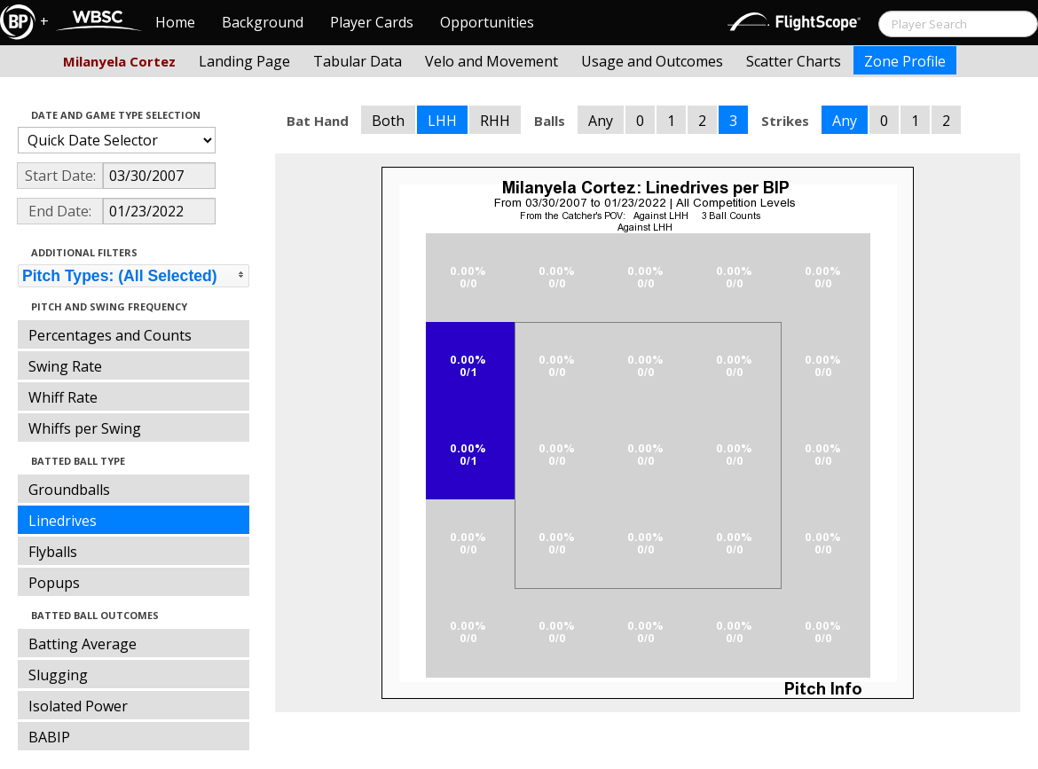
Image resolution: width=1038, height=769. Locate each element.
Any (600, 120)
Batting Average (82, 644)
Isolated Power (78, 706)
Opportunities (487, 22)
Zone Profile (905, 61)
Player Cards (371, 22)
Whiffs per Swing (84, 428)
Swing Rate (65, 366)
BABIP (49, 737)
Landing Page (244, 61)
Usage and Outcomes (652, 61)
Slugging (58, 675)
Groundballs (69, 489)
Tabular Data (357, 61)
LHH (442, 120)
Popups (54, 582)
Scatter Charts (793, 61)
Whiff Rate (63, 397)
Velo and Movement (491, 61)
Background (262, 22)
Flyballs (52, 551)
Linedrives (62, 520)
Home (175, 22)
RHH (495, 120)
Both (388, 120)
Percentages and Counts (110, 335)
